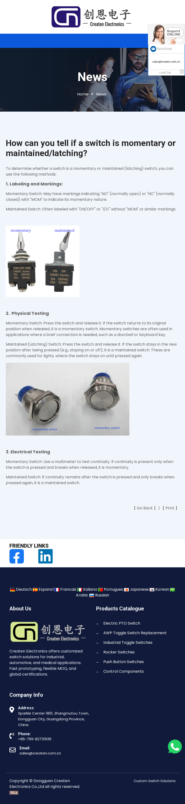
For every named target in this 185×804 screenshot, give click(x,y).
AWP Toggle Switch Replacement (135, 633)
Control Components (123, 671)
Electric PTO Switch (121, 623)
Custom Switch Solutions (155, 781)
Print (169, 508)
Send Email (161, 49)
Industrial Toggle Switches (127, 642)
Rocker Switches (119, 652)
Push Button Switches (123, 662)
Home (82, 94)
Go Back (145, 508)
